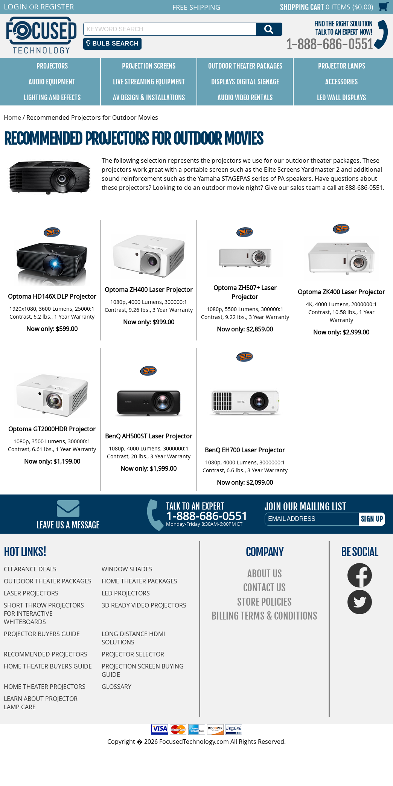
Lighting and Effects (52, 97)
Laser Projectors (31, 593)
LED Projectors (126, 593)
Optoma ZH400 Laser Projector (149, 289)
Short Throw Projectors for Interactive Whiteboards (44, 613)
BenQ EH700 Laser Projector (245, 450)
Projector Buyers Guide (42, 634)
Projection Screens (148, 66)
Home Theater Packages (139, 581)
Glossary (116, 686)
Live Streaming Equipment (149, 82)
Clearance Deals (30, 569)
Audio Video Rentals (245, 97)
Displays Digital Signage (245, 82)
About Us (264, 574)
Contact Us (264, 588)
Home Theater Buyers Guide (48, 666)
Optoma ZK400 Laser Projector (341, 292)
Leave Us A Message (68, 525)
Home (12, 117)
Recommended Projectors (45, 654)
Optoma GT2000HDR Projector (52, 429)
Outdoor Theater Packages (245, 66)
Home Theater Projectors (44, 686)
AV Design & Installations (149, 97)
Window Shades (127, 569)
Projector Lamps (341, 66)
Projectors (52, 66)
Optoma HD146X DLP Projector (52, 296)
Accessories (341, 82)
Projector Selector (133, 654)
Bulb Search (112, 43)
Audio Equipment (52, 82)
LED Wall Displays (341, 97)
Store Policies (264, 602)
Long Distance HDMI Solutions (133, 638)
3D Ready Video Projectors (144, 605)
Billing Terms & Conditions (264, 616)
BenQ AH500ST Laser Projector (148, 436)
